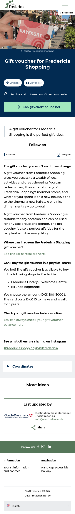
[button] (54, 4)
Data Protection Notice (38, 495)
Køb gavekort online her (37, 107)
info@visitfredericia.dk (49, 419)
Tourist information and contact (16, 469)
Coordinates (20, 366)
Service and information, (27, 94)
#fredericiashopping (19, 348)
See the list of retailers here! (25, 254)
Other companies (56, 94)
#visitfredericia (46, 348)
